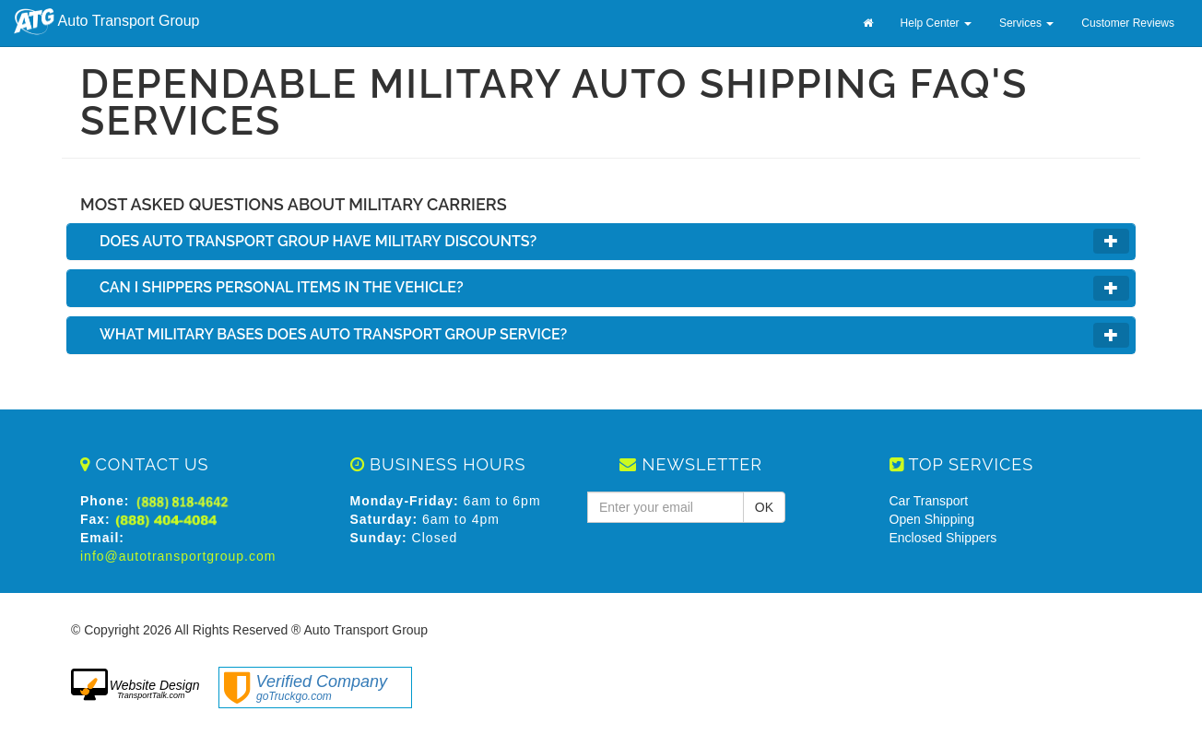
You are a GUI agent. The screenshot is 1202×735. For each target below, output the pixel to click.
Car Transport (929, 500)
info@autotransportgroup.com (178, 556)
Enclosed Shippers (943, 537)
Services (1026, 23)
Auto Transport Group (106, 21)
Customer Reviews (1127, 23)
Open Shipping (932, 519)
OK (764, 507)
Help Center (936, 23)
